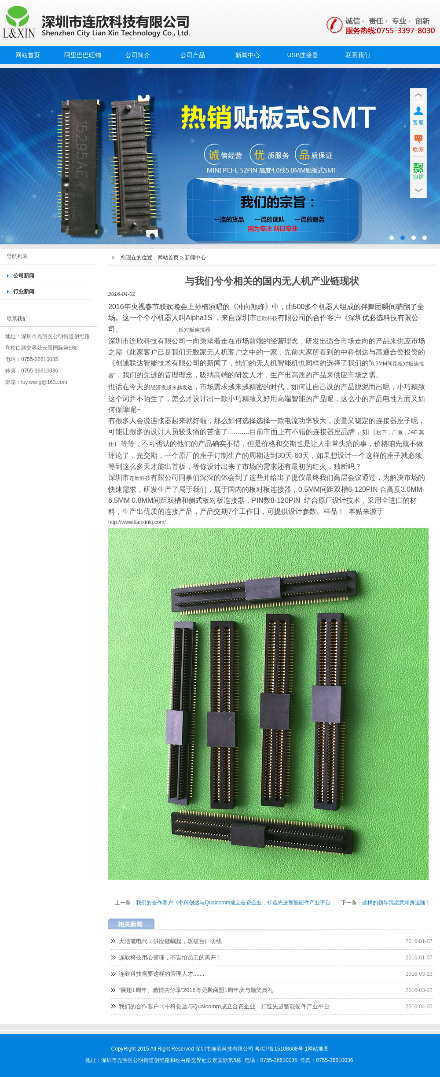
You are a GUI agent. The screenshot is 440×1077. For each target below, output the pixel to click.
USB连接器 (303, 55)
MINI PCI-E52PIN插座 (220, 156)
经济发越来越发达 (171, 387)
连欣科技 (267, 318)
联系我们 (357, 55)
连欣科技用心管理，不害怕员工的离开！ (170, 957)
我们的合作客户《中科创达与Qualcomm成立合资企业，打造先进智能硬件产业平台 (233, 903)
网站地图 (318, 1049)
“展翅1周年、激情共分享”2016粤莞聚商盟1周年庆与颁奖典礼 (196, 990)
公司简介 (137, 55)
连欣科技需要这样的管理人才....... (161, 973)
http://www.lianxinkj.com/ (137, 522)
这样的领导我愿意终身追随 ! (395, 903)
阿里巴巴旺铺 (82, 55)
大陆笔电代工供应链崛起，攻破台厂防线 (170, 941)
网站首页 (27, 55)
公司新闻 (23, 276)
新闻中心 (247, 55)
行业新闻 (23, 291)
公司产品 (192, 55)
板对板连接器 (194, 330)
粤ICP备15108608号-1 (281, 1049)
